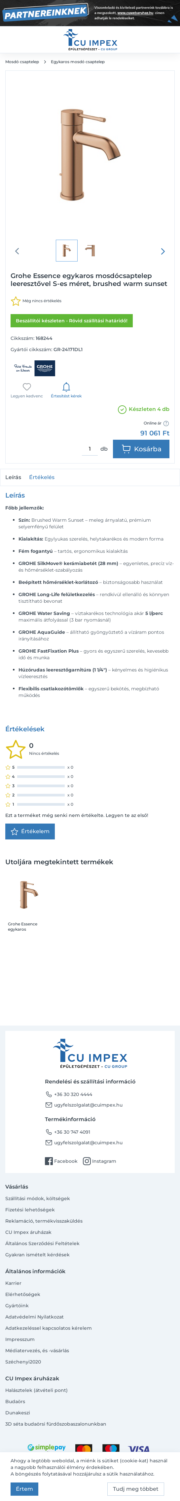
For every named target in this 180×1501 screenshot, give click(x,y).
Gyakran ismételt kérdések (37, 1255)
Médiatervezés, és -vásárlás (37, 1351)
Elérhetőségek (22, 1294)
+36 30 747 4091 (67, 1132)
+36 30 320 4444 (68, 1094)
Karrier (13, 1283)
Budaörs (15, 1401)
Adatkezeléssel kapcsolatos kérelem (48, 1328)
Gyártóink (17, 1306)
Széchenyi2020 (23, 1362)
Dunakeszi (17, 1413)
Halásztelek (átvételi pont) (36, 1390)
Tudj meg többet (136, 1489)
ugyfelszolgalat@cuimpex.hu (84, 1105)
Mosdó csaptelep (22, 61)
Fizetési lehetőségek (30, 1210)
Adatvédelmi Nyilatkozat (34, 1317)
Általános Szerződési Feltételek (42, 1243)
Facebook (61, 1161)
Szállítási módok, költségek (37, 1198)
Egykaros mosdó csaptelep (78, 61)
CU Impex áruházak (28, 1232)
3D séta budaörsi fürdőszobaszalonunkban (55, 1424)
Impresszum (20, 1339)
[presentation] (162, 251)
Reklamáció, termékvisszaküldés (44, 1221)
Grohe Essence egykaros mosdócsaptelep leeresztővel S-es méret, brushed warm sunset (24, 926)
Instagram (99, 1161)
